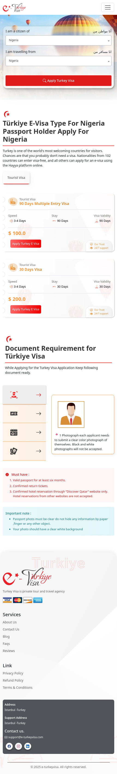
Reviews (9, 651)
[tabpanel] (58, 255)
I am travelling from (58, 51)
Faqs (6, 643)
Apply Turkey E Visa (25, 243)
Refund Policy (13, 680)
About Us (10, 622)
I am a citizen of (58, 31)
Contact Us (11, 629)
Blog (6, 636)
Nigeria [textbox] (13, 40)
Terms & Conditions (18, 687)
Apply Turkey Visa (58, 80)
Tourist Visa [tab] (16, 177)
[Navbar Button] (107, 7)
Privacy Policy (13, 673)
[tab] (24, 395)
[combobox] (58, 40)
